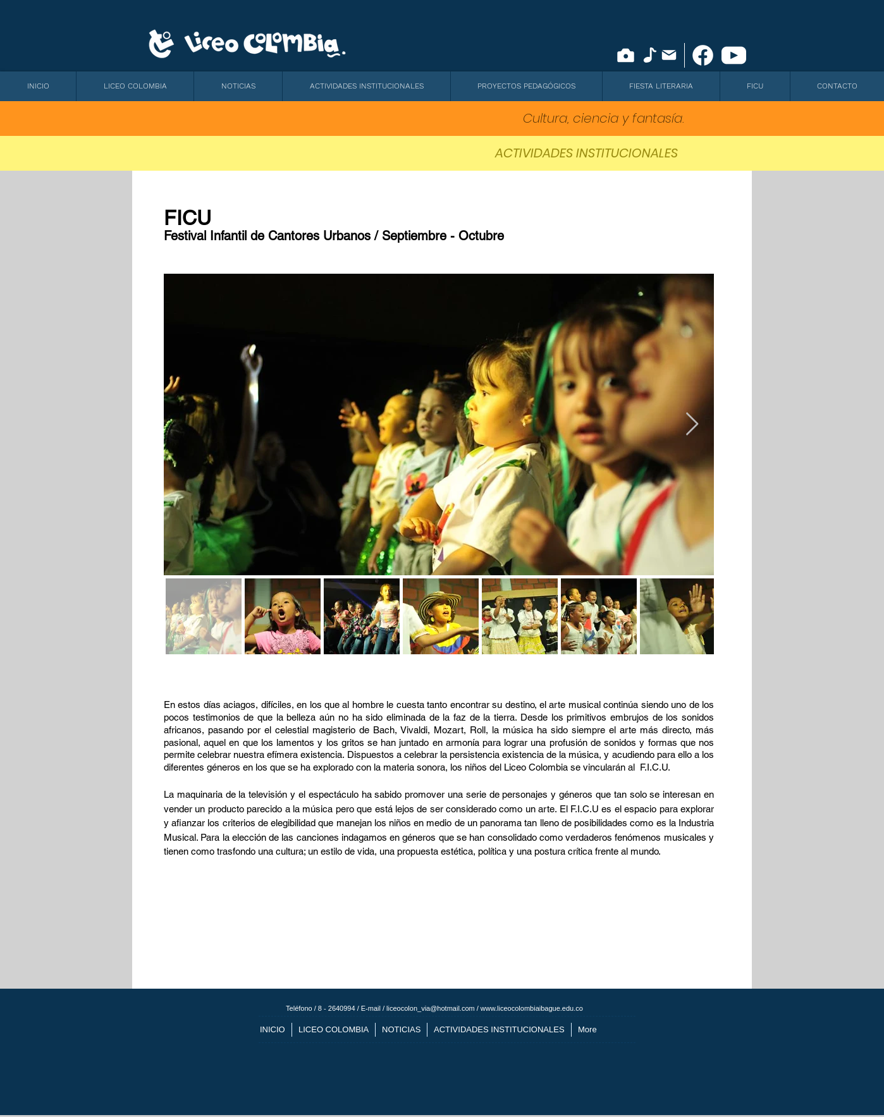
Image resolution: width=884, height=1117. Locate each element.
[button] (134, 86)
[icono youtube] (733, 55)
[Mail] (669, 55)
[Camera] (626, 55)
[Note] (650, 55)
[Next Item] (692, 424)
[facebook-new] (703, 55)
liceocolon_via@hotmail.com (430, 1008)
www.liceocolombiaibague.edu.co (532, 1008)
